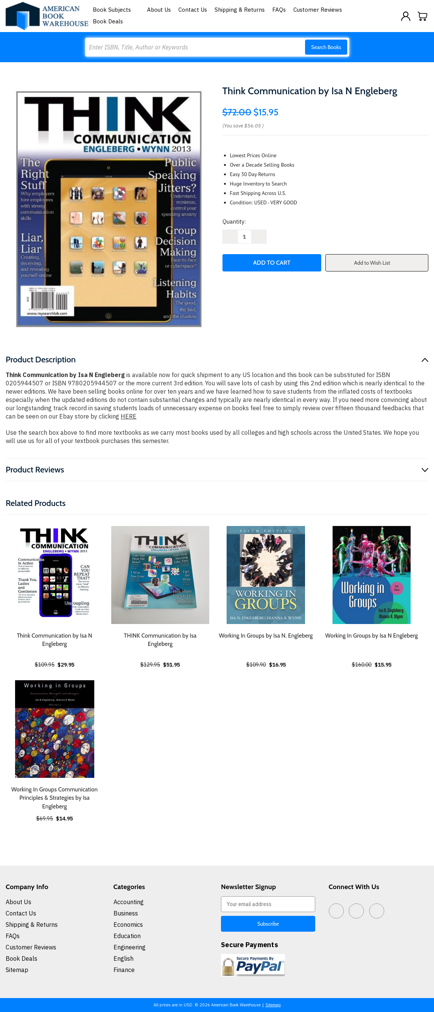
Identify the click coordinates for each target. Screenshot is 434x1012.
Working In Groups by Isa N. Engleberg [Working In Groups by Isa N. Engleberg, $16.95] (266, 635)
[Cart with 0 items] (422, 16)
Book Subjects (116, 9)
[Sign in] (405, 16)
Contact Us (192, 9)
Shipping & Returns (240, 9)
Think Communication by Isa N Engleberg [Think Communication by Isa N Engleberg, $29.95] (54, 640)
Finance (124, 970)
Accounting (128, 902)
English (123, 958)
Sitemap (17, 970)
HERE (128, 416)
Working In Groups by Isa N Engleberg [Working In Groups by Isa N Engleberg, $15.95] (371, 635)
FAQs (279, 9)
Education (127, 936)
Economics (128, 924)
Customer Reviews (317, 9)
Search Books (326, 47)
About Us (159, 9)
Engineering (129, 947)
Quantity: (234, 221)
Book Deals (108, 21)
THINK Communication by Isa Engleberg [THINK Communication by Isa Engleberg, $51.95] (160, 640)
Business (125, 913)
